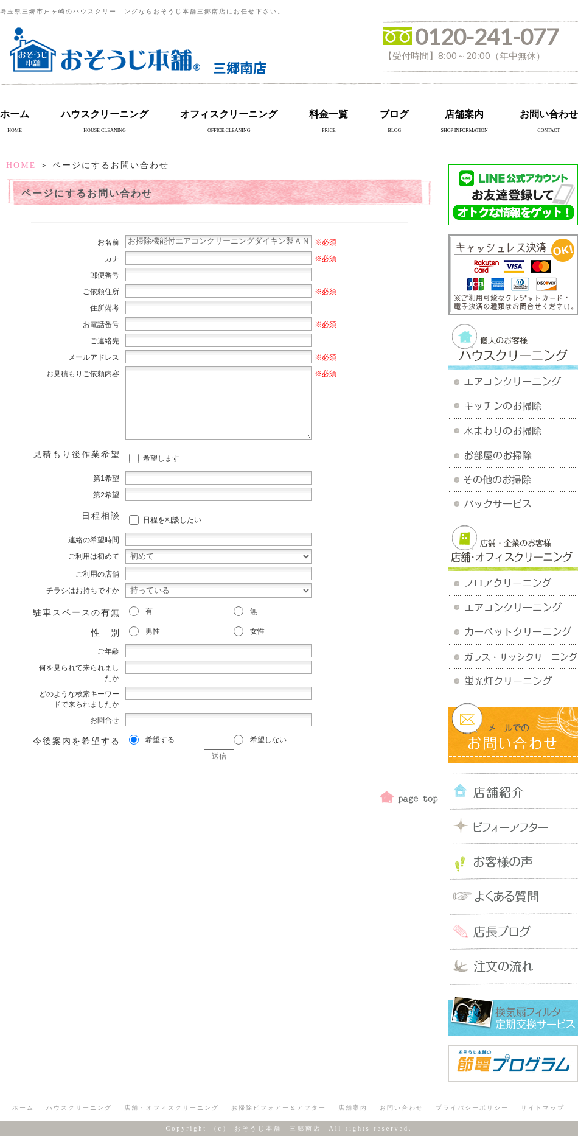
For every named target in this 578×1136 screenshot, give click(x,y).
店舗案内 (464, 114)
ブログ (394, 114)
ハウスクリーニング (104, 114)
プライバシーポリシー (472, 1107)
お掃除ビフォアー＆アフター (278, 1107)
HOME (21, 165)
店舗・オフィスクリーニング (171, 1107)
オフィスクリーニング (228, 114)
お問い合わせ (549, 114)
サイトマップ (543, 1107)
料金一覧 (328, 114)
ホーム (14, 114)
